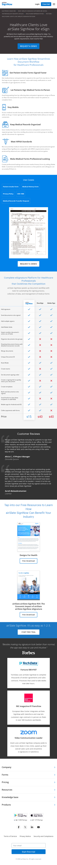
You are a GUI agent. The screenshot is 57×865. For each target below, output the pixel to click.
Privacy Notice (25, 836)
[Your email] (29, 845)
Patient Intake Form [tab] (11, 187)
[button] (54, 4)
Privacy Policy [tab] (8, 194)
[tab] (28, 767)
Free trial (46, 4)
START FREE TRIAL (28, 632)
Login (37, 4)
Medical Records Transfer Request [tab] (16, 201)
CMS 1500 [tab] (20, 194)
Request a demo (28, 46)
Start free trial (28, 851)
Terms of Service (10, 836)
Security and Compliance (43, 836)
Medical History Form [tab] (30, 187)
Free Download (28, 561)
